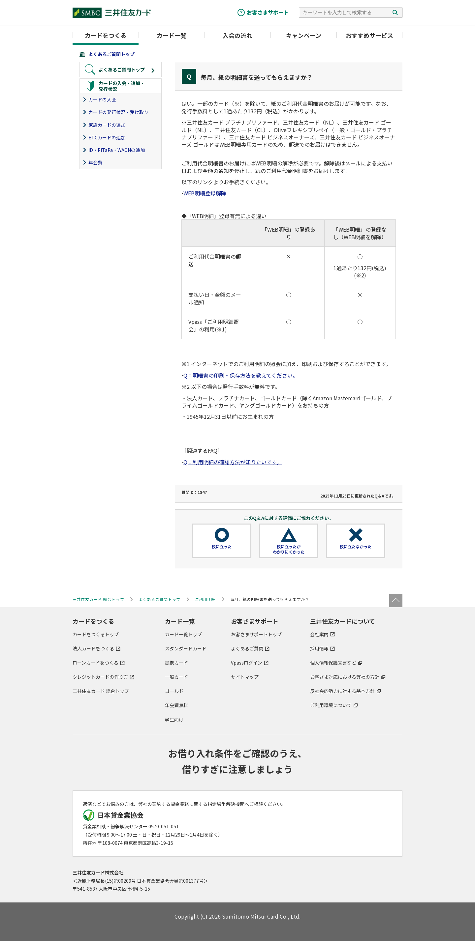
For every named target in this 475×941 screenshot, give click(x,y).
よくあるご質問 (247, 648)
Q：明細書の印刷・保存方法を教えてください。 (240, 375)
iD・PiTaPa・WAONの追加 (116, 150)
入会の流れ (237, 35)
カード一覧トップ (183, 634)
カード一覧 (171, 35)
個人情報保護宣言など (333, 662)
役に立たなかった (355, 547)
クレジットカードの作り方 (100, 676)
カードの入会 (102, 99)
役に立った (222, 547)
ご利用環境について (331, 705)
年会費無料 (176, 705)
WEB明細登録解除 (204, 193)
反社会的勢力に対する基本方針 (342, 691)
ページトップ (395, 600)
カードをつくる (105, 35)
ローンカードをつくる (95, 662)
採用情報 (319, 648)
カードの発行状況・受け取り (118, 112)
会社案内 (319, 634)
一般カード (176, 676)
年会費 (95, 162)
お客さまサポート (268, 12)
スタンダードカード (185, 648)
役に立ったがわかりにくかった (288, 549)
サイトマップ (245, 676)
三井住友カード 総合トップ (101, 691)
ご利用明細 (205, 599)
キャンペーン (303, 35)
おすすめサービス (369, 35)
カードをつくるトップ (96, 634)
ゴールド (174, 691)
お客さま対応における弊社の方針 (344, 676)
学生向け (174, 719)
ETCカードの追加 (106, 137)
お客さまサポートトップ (256, 634)
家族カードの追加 (106, 125)
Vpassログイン (246, 662)
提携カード (176, 662)
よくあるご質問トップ (111, 54)
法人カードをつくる (93, 648)
